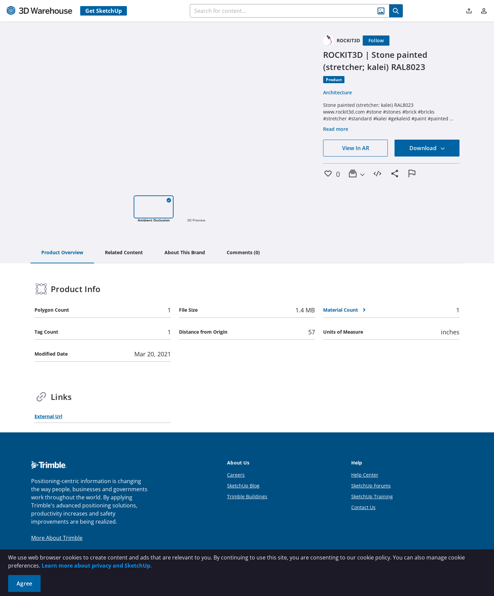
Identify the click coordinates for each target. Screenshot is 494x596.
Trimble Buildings (247, 496)
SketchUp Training (372, 496)
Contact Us (363, 507)
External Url (48, 416)
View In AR (355, 148)
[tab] (62, 252)
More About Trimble (57, 538)
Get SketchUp (103, 11)
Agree (24, 583)
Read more (335, 129)
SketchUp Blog (243, 485)
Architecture (337, 92)
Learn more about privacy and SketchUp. (97, 565)
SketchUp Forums (371, 485)
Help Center (364, 475)
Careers (236, 475)
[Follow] (376, 40)
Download (427, 148)
